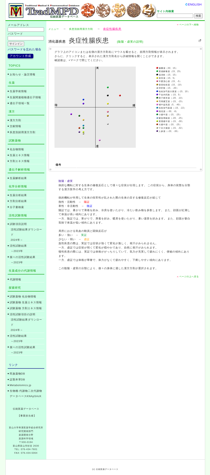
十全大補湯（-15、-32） (170, 128)
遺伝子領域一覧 (20, 103)
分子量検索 (17, 207)
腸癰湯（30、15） (167, 68)
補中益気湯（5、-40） (169, 105)
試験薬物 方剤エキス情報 (26, 308)
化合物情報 (17, 149)
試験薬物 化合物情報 (23, 296)
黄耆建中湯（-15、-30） (170, 121)
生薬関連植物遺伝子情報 (25, 97)
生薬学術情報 (18, 91)
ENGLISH (194, 4)
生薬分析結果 (18, 195)
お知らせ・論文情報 (22, 74)
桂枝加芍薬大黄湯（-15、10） (173, 91)
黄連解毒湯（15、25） (169, 71)
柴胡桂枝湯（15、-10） (169, 85)
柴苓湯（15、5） (166, 78)
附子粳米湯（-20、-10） (170, 98)
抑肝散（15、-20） (167, 88)
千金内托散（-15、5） (169, 95)
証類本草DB (17, 379)
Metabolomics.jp (20, 385)
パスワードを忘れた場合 (24, 49)
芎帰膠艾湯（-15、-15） (170, 101)
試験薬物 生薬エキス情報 (26, 302)
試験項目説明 (18, 224)
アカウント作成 (20, 55)
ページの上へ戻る (189, 276)
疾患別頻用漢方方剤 (81, 29)
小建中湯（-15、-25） (169, 114)
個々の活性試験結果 (22, 257)
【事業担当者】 (27, 415)
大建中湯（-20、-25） (169, 124)
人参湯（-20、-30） (168, 131)
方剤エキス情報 (20, 161)
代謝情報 (15, 279)
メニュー (53, 29)
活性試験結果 (18, 245)
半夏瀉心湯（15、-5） (169, 81)
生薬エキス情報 (20, 155)
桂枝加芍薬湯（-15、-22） (171, 108)
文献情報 (15, 126)
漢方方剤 (15, 120)
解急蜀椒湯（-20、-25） (170, 118)
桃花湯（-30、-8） (167, 111)
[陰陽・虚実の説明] (130, 41)
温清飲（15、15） (167, 75)
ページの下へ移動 (189, 24)
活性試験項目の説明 (22, 314)
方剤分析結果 (18, 201)
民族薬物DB (17, 373)
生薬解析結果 (18, 178)
